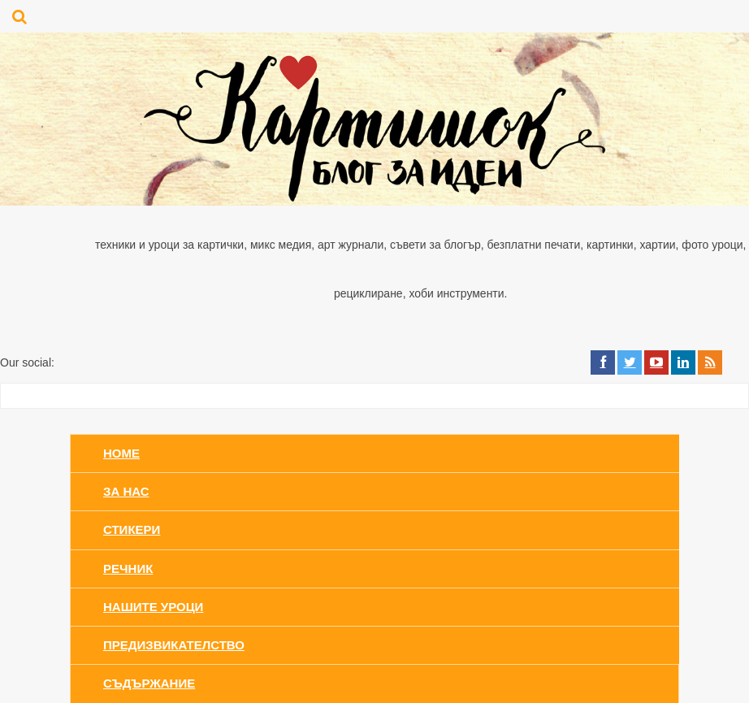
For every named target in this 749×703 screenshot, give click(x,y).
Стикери (131, 529)
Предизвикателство (174, 645)
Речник (128, 568)
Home (121, 453)
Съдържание (149, 683)
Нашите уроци (153, 607)
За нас (126, 491)
